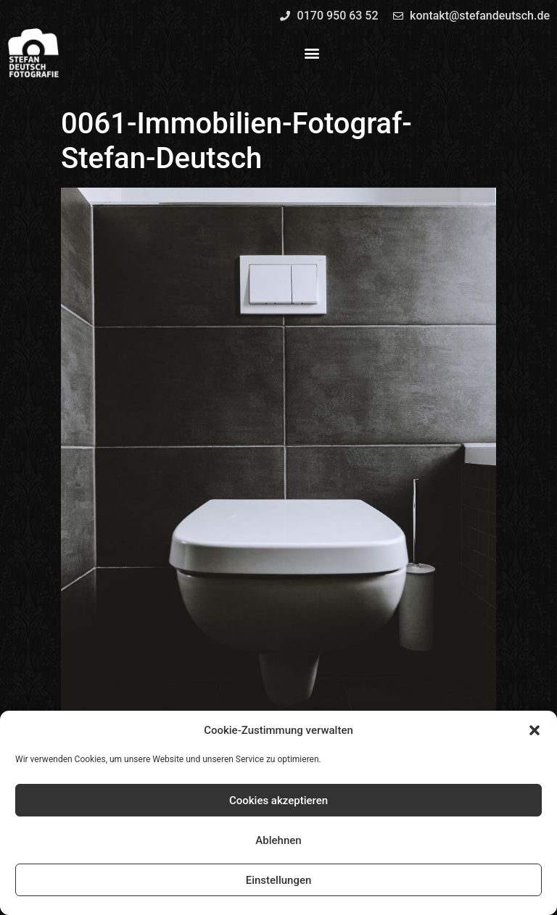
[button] (534, 730)
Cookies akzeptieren (278, 800)
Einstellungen (279, 880)
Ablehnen (278, 840)
